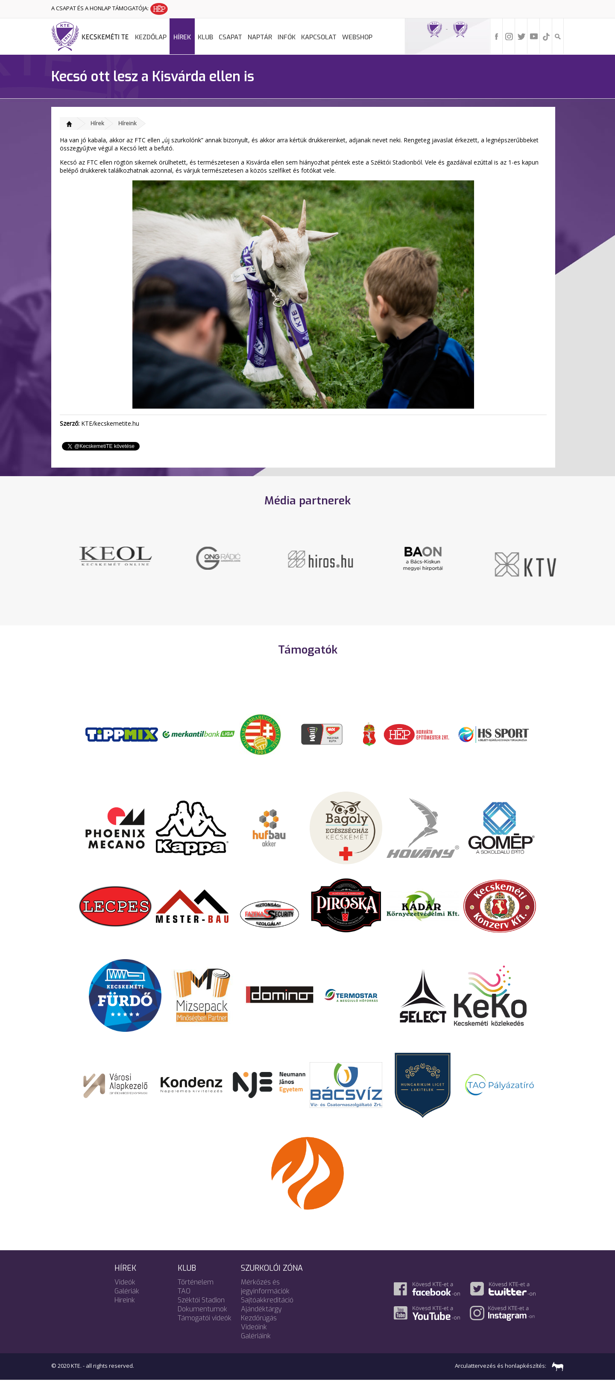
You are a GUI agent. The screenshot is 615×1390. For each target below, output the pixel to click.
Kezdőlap (151, 37)
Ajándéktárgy (261, 1318)
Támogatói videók (204, 1327)
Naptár (260, 37)
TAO (184, 1300)
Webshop (357, 37)
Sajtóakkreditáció (267, 1309)
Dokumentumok (202, 1318)
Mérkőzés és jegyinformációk (265, 1296)
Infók (287, 37)
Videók (124, 1291)
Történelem (196, 1291)
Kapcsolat (319, 37)
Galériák (126, 1300)
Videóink (254, 1336)
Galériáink (256, 1345)
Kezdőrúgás (259, 1327)
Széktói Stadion (201, 1309)
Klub (205, 37)
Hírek (182, 37)
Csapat (230, 37)
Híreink (127, 123)
